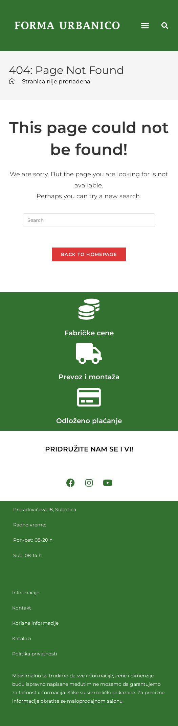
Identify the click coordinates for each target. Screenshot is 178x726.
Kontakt (21, 608)
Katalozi (21, 638)
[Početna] (12, 81)
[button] (145, 25)
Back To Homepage (89, 254)
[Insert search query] (89, 220)
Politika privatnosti (34, 654)
